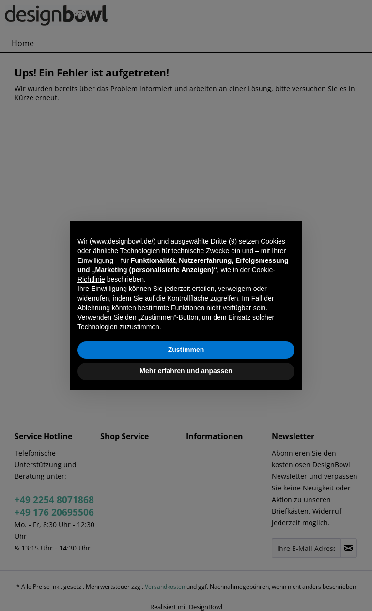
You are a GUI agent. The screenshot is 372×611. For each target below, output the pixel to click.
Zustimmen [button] (186, 349)
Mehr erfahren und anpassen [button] (186, 371)
